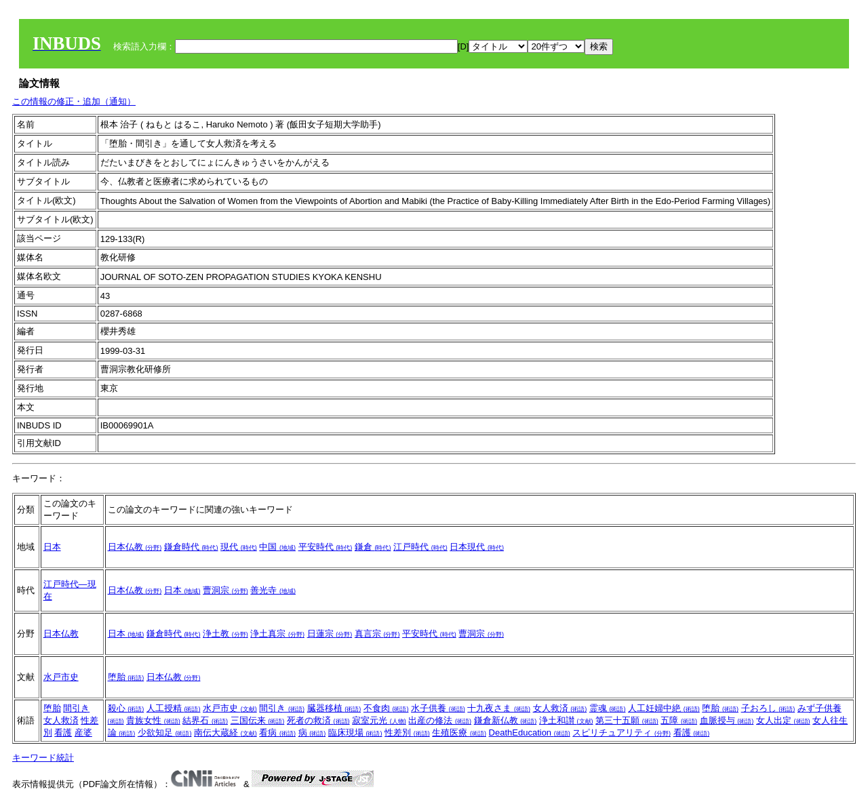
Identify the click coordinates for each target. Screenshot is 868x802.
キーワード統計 (43, 758)
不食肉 (386, 708)
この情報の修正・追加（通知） (74, 101)
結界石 (205, 720)
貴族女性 (153, 720)
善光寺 (273, 590)
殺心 (126, 708)
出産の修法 (439, 720)
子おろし (768, 708)
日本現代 (477, 547)
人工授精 (173, 708)
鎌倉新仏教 (505, 720)
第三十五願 (626, 720)
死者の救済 (318, 720)
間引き (76, 708)
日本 (52, 547)
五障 (678, 720)
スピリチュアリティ (621, 732)
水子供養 (438, 708)
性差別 (407, 732)
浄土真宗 (277, 633)
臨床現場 (355, 732)
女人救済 (61, 720)
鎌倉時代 (191, 547)
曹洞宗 (225, 590)
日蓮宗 (330, 633)
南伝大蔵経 (225, 732)
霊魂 (607, 708)
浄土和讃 (566, 720)
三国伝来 (258, 720)
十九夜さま (498, 708)
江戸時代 (420, 547)
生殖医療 (459, 732)
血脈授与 (727, 720)
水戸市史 (61, 677)
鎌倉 (373, 547)
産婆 (83, 732)
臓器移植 (334, 708)
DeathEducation (529, 732)
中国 (277, 547)
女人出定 (783, 720)
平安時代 (325, 547)
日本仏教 (135, 547)
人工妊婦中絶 (664, 708)
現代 (238, 547)
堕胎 (126, 677)
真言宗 (377, 633)
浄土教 (225, 633)
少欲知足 (165, 732)
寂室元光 (379, 720)
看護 (63, 732)
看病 (277, 732)
